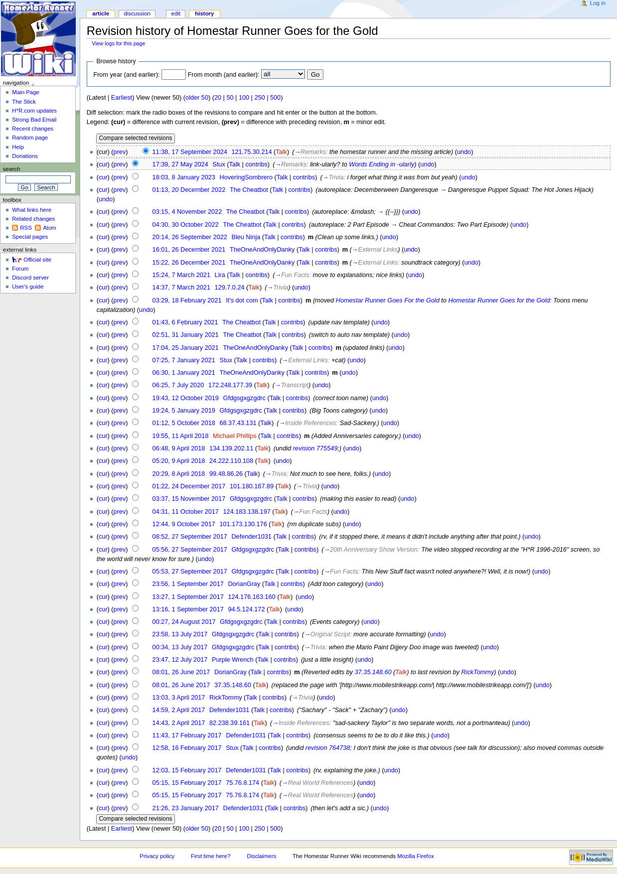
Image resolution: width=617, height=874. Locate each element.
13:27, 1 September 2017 (188, 596)
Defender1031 (251, 536)
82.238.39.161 (229, 723)
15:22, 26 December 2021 (189, 262)
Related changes (33, 219)
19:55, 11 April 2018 (181, 436)
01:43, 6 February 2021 (185, 322)
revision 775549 (315, 448)
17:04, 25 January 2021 (186, 347)
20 (217, 97)
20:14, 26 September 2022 (190, 237)
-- (392, 211)
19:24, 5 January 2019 (184, 410)
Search (11, 169)
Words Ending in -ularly (381, 164)
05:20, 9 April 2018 (179, 460)
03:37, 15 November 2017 (189, 498)
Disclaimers (261, 856)
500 (275, 97)
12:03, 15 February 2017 (187, 770)
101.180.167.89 (252, 486)
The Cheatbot (249, 189)
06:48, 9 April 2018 (179, 448)
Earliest (121, 97)
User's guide (27, 287)
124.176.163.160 (251, 596)
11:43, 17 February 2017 (187, 735)
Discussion (137, 13)
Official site (37, 260)
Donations (25, 156)
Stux (218, 164)
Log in (598, 3)
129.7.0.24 (230, 287)
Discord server (30, 278)
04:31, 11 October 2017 (186, 511)
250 (259, 97)
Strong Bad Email (34, 120)
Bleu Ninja (245, 237)
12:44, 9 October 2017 (184, 524)
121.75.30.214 (251, 151)
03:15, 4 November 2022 (187, 211)
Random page (30, 138)
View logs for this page (118, 43)
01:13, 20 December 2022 (189, 189)
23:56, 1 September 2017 (188, 584)
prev (120, 151)
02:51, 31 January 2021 (186, 334)
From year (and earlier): (126, 74)
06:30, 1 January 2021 (184, 372)
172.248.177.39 (230, 385)
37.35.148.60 (372, 672)
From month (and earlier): (224, 74)
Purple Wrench (233, 659)
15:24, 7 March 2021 (181, 275)
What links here (31, 210)
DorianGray (244, 584)
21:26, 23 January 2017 (186, 808)
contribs (256, 164)
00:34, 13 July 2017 (180, 647)
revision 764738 (328, 747)
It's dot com (242, 300)
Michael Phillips (234, 436)
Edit (175, 13)
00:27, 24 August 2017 (184, 621)
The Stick (24, 102)
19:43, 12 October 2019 (186, 398)
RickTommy (477, 672)
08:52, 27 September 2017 (190, 536)
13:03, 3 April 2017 (179, 697)
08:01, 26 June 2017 (181, 672)
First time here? (210, 856)
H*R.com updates (34, 111)
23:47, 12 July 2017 (180, 659)
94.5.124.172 (246, 609)
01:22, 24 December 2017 (189, 486)
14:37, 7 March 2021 (181, 287)
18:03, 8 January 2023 (184, 177)
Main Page (25, 92)
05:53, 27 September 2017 (190, 571)
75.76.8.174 (242, 782)
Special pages (30, 237)
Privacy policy (157, 856)
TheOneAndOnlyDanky (262, 249)
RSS (26, 228)
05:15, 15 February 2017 (187, 782)
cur (103, 164)
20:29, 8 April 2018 (179, 473)
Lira (220, 275)
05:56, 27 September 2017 (190, 549)
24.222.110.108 (231, 460)
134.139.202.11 (231, 448)
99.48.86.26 (226, 473)
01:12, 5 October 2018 (184, 423)
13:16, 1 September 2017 (188, 609)
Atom (49, 228)
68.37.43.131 (237, 423)
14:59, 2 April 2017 (179, 710)
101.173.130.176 (243, 524)
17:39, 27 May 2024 (180, 164)
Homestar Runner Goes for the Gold (499, 300)
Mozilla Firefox (415, 856)
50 (229, 97)
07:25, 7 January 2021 (184, 360)
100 (244, 97)
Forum (20, 269)
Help (18, 147)
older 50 (196, 97)
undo (464, 151)
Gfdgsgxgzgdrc (244, 398)
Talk (281, 151)
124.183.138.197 (247, 511)
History (204, 13)
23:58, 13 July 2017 (180, 634)
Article (100, 13)
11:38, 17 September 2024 (190, 151)
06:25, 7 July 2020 (178, 385)
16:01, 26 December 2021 (189, 249)
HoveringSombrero (245, 177)
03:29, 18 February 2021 (187, 300)
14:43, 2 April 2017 (179, 723)
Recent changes (32, 129)
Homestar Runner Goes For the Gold (388, 300)
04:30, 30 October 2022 (186, 224)
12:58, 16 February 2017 (187, 747)
